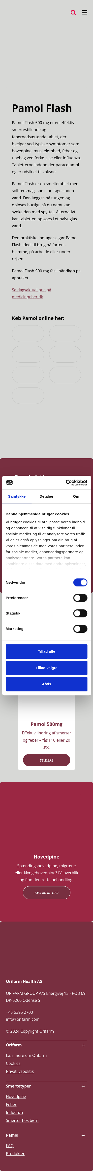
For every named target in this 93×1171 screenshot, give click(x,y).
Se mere (46, 760)
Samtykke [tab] (17, 496)
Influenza (14, 1112)
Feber (11, 1104)
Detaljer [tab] (47, 496)
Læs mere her (46, 892)
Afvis (46, 684)
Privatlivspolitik (20, 1071)
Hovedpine (16, 1096)
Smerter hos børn (22, 1120)
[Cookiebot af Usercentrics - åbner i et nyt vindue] (66, 482)
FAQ (10, 1145)
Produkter (15, 1153)
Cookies (13, 1063)
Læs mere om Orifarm (26, 1055)
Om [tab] (76, 496)
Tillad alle (46, 651)
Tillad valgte (47, 668)
